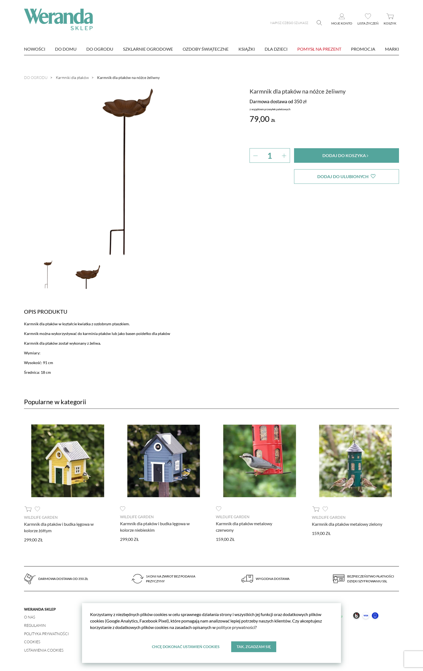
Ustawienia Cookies (43, 650)
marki (392, 48)
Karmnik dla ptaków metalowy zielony (347, 524)
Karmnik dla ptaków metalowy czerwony (244, 526)
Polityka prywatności (46, 633)
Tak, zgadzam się (254, 646)
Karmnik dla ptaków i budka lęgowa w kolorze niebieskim (155, 526)
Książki (246, 48)
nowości (34, 48)
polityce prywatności (235, 627)
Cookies (32, 641)
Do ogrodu (99, 48)
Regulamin (35, 625)
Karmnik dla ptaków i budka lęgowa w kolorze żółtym (59, 527)
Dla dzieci (276, 48)
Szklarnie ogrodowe (148, 48)
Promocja (363, 48)
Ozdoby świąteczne (205, 48)
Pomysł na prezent (319, 48)
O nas (29, 617)
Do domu (66, 48)
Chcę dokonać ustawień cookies (186, 646)
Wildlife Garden (41, 517)
